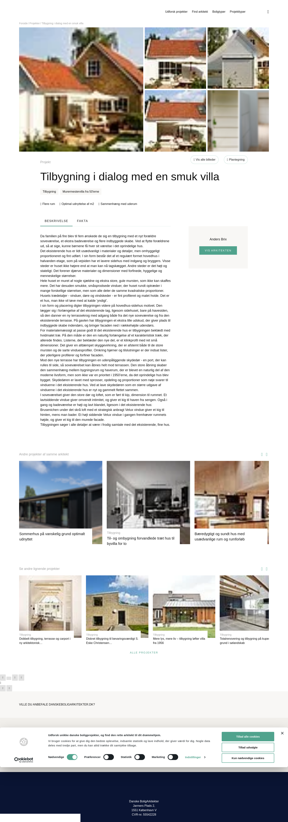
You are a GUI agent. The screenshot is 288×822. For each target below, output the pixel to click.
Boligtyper (218, 11)
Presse (150, 746)
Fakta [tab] (82, 221)
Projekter (35, 23)
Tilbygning (49, 191)
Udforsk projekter (176, 11)
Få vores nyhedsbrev (160, 752)
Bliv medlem (218, 730)
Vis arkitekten (218, 250)
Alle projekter (144, 646)
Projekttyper (237, 11)
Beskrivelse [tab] (56, 221)
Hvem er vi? (154, 730)
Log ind (214, 736)
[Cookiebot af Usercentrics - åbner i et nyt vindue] (24, 815)
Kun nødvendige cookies (248, 812)
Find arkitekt (200, 11)
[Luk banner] (282, 788)
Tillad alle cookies (248, 791)
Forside (23, 23)
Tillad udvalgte (248, 802)
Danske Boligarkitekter (48, 11)
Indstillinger (193, 812)
